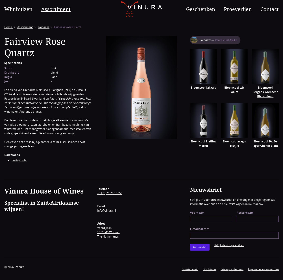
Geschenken (200, 9)
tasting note (19, 160)
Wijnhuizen (18, 9)
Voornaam (197, 213)
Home (8, 27)
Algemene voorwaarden (263, 269)
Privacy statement (232, 269)
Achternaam (245, 213)
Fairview (43, 27)
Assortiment (56, 9)
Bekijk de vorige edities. (229, 245)
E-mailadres (199, 229)
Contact (269, 9)
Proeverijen (238, 9)
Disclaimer (209, 269)
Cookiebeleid (190, 269)
